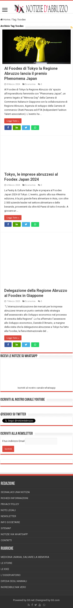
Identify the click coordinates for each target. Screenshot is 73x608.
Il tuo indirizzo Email (13, 441)
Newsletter (8, 516)
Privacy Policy (10, 504)
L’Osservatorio (11, 575)
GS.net (30, 600)
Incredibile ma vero (13, 587)
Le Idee (5, 569)
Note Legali (8, 510)
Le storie (6, 563)
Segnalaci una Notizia (15, 492)
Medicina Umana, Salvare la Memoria (25, 557)
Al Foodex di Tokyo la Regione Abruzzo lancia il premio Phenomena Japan (31, 73)
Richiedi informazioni (14, 498)
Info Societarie (10, 522)
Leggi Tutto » (13, 121)
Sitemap (6, 528)
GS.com (55, 600)
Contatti (6, 540)
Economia (30, 84)
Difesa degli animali (14, 581)
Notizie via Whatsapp (14, 534)
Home (5, 19)
